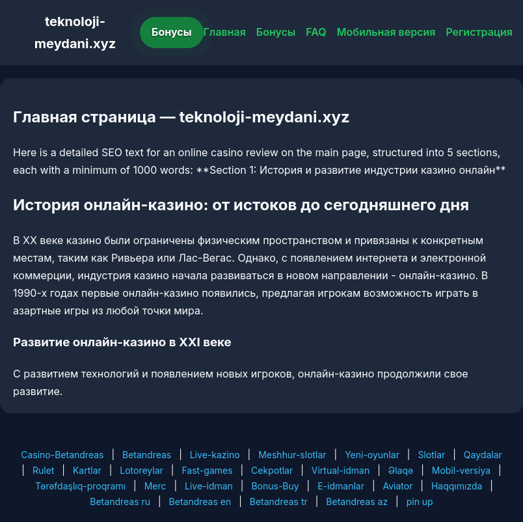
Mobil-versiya (461, 470)
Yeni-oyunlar (372, 454)
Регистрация (479, 31)
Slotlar (431, 454)
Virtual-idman (340, 470)
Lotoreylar (141, 470)
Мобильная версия (386, 31)
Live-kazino (215, 454)
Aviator (397, 485)
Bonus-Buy (275, 485)
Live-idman (209, 485)
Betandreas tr (279, 501)
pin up (420, 501)
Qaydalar (483, 454)
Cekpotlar (272, 470)
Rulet (43, 470)
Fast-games (206, 470)
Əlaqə (400, 470)
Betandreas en (200, 501)
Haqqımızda (456, 485)
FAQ (316, 31)
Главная (225, 31)
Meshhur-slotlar (292, 454)
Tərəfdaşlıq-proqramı (80, 485)
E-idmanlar (340, 485)
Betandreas (146, 454)
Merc (155, 485)
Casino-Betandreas (62, 454)
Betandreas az (357, 501)
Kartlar (87, 470)
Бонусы (172, 31)
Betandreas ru (120, 501)
